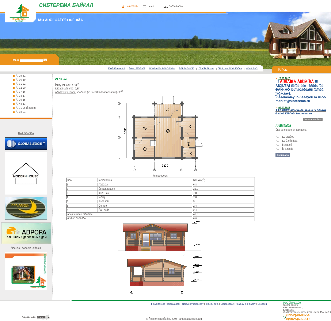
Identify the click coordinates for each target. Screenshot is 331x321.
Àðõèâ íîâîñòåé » (313, 119)
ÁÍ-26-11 (21, 75)
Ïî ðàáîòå (287, 144)
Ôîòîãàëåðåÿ (227, 304)
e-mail (151, 6)
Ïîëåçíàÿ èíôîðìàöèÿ (245, 304)
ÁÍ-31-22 (21, 83)
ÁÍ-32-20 (21, 87)
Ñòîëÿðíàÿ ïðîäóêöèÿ (192, 304)
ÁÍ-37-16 (21, 91)
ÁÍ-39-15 (21, 99)
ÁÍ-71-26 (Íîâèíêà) (26, 107)
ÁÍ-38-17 (21, 95)
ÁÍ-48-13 (21, 103)
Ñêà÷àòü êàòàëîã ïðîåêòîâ (26, 248)
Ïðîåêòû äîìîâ (211, 304)
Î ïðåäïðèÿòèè (158, 304)
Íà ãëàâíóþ (132, 6)
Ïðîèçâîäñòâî (173, 304)
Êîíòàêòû (262, 304)
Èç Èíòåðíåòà (289, 140)
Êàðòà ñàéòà (176, 6)
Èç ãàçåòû (288, 136)
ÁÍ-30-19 (21, 79)
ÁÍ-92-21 (21, 111)
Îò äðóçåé (287, 148)
